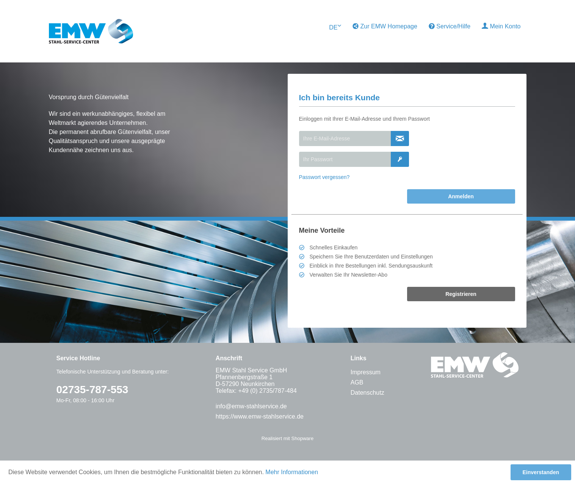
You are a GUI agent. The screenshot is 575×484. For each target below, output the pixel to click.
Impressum (366, 372)
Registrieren (460, 294)
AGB (357, 382)
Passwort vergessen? (324, 177)
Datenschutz (367, 392)
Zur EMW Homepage (385, 26)
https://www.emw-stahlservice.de (260, 416)
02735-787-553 (92, 389)
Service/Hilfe (449, 26)
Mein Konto (501, 26)
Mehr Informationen (291, 472)
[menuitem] (385, 26)
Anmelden (461, 196)
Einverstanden (541, 472)
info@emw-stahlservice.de (251, 406)
